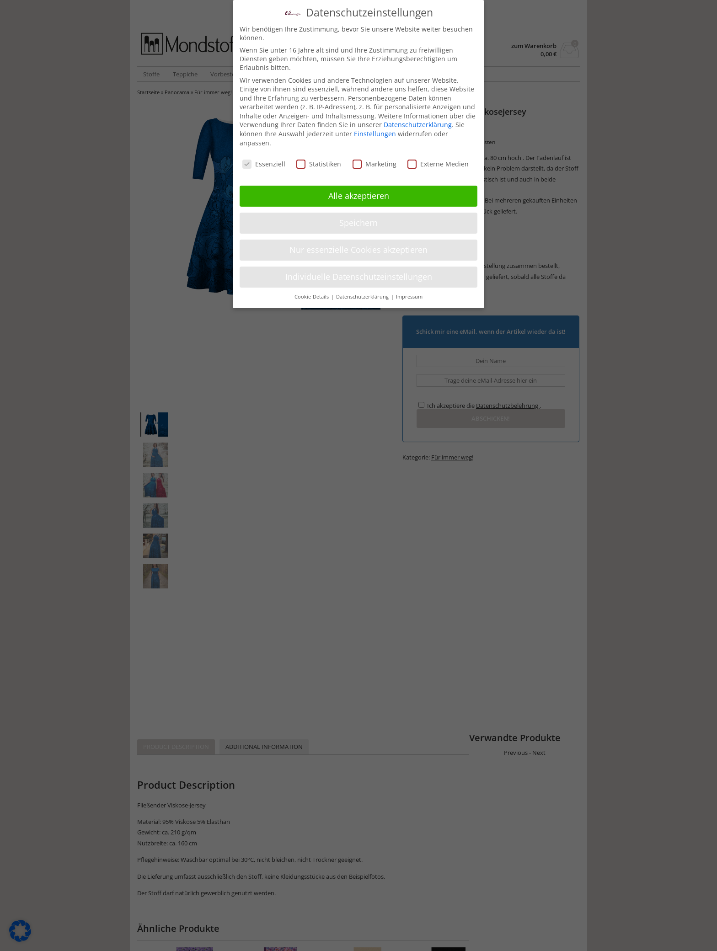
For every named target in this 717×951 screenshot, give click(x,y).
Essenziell (263, 164)
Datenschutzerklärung (418, 124)
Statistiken (318, 164)
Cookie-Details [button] (312, 297)
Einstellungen (375, 133)
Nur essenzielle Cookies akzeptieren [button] (358, 249)
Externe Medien (438, 164)
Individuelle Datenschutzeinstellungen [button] (358, 276)
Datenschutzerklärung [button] (363, 297)
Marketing (374, 164)
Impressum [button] (409, 297)
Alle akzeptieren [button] (358, 195)
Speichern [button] (358, 222)
